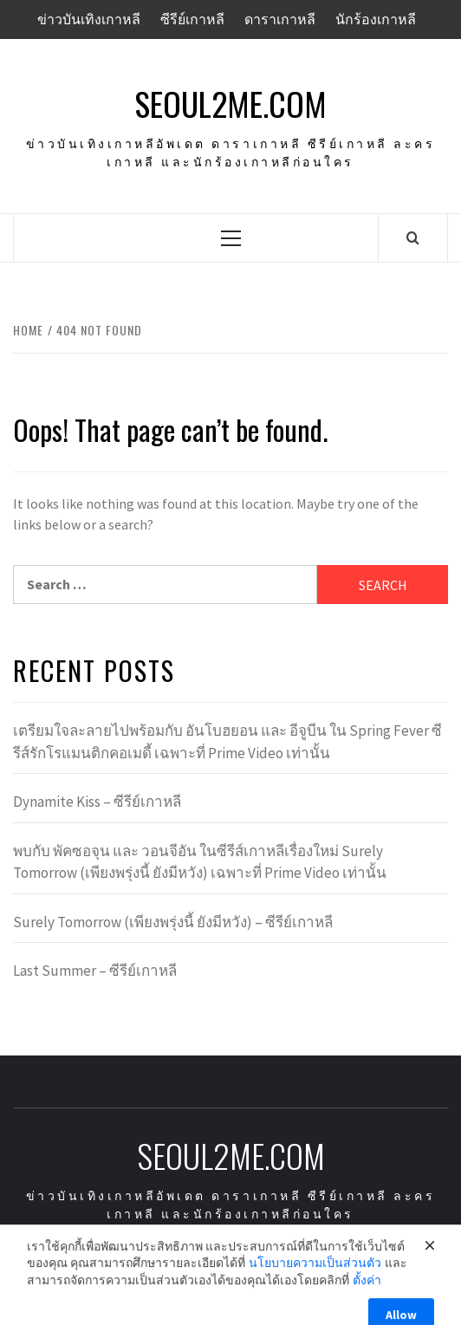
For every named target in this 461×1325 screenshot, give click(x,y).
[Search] (412, 237)
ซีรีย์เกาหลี (192, 19)
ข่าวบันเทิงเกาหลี (88, 19)
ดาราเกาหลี (279, 19)
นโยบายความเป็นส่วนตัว (315, 1275)
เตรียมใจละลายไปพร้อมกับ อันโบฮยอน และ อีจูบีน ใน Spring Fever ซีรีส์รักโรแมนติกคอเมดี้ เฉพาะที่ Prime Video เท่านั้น (227, 742)
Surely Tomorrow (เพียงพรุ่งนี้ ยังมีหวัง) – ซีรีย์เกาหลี (173, 922)
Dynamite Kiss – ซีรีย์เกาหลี (97, 801)
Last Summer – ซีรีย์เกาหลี (95, 970)
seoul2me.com (230, 103)
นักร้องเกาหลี (375, 19)
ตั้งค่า (367, 1293)
